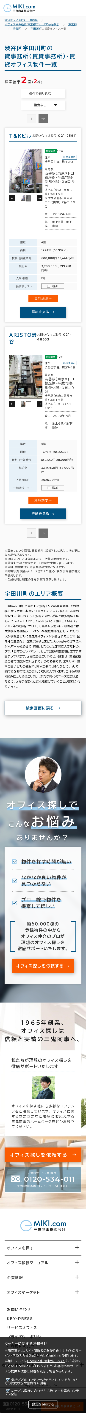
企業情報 (15, 1277)
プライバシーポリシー (26, 1337)
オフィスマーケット (23, 1292)
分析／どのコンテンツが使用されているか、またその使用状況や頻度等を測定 (42, 1381)
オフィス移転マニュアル (28, 1263)
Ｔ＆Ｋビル (20, 136)
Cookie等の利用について (46, 1361)
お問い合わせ (19, 1309)
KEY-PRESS (20, 1318)
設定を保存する (43, 1404)
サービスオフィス (22, 1328)
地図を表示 (69, 157)
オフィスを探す (20, 1248)
